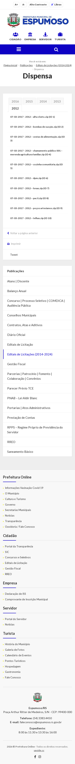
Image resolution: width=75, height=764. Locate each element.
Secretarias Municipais (18, 510)
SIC (7, 552)
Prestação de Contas (21, 417)
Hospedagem (13, 666)
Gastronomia (12, 671)
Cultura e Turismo (15, 499)
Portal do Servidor (16, 619)
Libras (56, 4)
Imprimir (16, 243)
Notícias (9, 515)
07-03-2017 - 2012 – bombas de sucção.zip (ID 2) (36, 126)
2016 (15, 101)
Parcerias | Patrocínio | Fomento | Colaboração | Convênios (29, 376)
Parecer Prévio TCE (20, 388)
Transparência (13, 521)
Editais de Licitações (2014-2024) (54, 65)
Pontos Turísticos (15, 660)
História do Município (17, 644)
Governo (10, 504)
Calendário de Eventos (18, 655)
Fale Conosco (13, 677)
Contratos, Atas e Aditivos (24, 325)
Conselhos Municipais (21, 315)
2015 (29, 101)
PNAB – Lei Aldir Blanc (22, 398)
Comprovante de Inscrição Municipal (26, 599)
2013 (57, 101)
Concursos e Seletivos (18, 557)
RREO (11, 442)
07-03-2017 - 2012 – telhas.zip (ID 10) (30, 218)
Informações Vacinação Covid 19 (24, 487)
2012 (15, 108)
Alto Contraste (38, 4)
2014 (43, 101)
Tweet (14, 254)
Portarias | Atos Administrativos (28, 408)
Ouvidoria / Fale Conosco (20, 526)
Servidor (45, 36)
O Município (12, 493)
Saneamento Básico (20, 451)
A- (23, 4)
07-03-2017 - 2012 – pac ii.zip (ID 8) (29, 198)
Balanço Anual (16, 291)
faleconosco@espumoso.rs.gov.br (41, 722)
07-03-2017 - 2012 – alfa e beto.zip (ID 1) (32, 116)
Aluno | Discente (18, 281)
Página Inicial (10, 65)
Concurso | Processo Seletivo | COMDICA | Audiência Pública (36, 303)
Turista (60, 36)
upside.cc (39, 750)
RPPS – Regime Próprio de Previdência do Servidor (35, 430)
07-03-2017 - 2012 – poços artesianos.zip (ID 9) (36, 208)
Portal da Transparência (19, 546)
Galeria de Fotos (14, 649)
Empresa (30, 36)
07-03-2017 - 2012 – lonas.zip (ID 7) (29, 188)
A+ (16, 4)
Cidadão (15, 36)
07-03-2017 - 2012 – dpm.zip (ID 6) (29, 178)
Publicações (26, 65)
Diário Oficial (16, 335)
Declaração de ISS (15, 593)
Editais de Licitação (20, 344)
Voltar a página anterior (24, 233)
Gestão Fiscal (16, 364)
